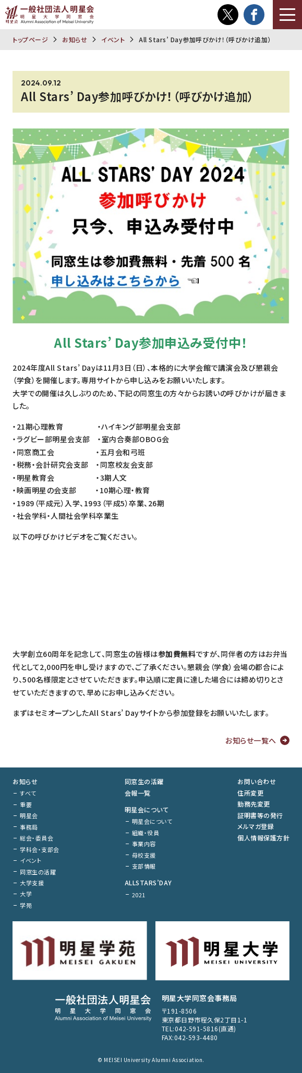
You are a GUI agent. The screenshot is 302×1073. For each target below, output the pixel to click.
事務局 (29, 827)
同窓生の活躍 (38, 872)
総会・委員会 (36, 838)
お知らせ (74, 39)
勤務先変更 (253, 803)
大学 (26, 893)
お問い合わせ (256, 781)
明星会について (147, 809)
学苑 (26, 905)
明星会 (29, 815)
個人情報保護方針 (263, 837)
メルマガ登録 (255, 826)
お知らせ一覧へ (250, 740)
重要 (26, 804)
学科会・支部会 (39, 849)
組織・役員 (146, 832)
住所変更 (250, 792)
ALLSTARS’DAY (148, 882)
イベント (113, 39)
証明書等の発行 (260, 815)
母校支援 (144, 855)
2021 (139, 895)
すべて (28, 793)
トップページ (30, 39)
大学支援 (32, 883)
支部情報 (144, 866)
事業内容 (144, 843)
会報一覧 (138, 792)
